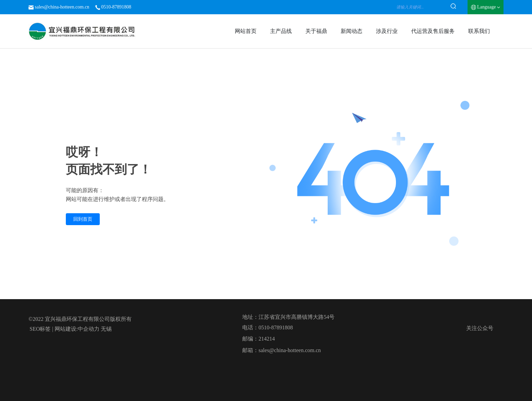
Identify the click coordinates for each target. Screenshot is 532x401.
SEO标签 (40, 329)
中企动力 (88, 329)
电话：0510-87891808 (267, 327)
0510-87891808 (116, 7)
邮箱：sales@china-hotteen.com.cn (281, 350)
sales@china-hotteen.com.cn (62, 7)
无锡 (106, 329)
